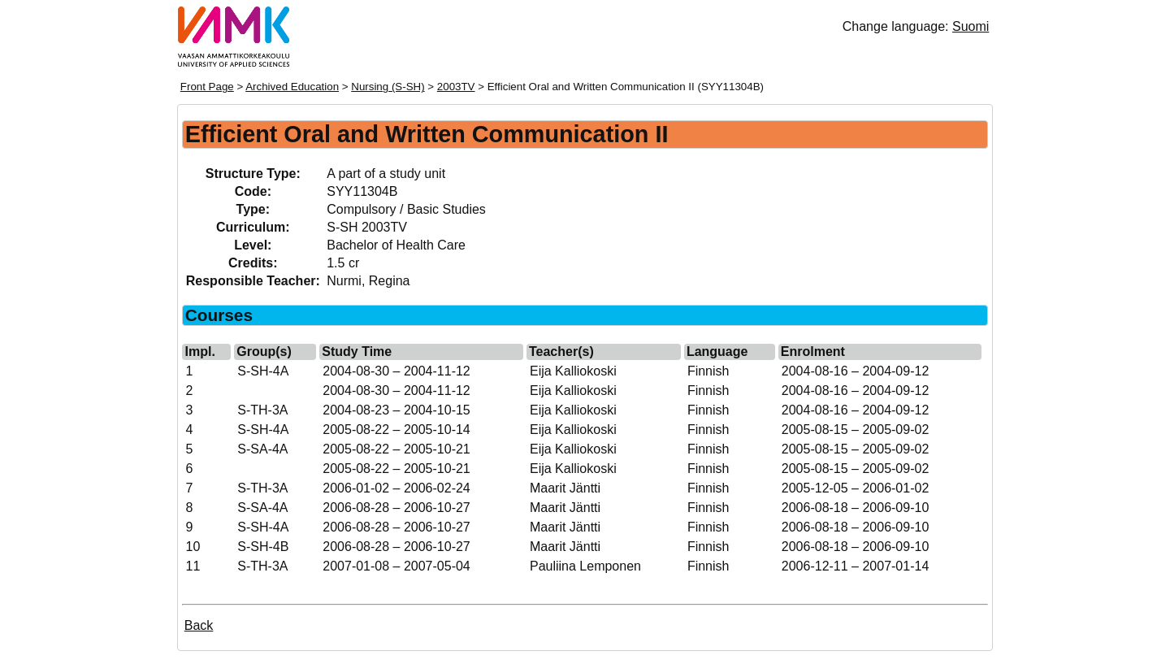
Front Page (207, 86)
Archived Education (292, 86)
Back (199, 625)
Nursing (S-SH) (387, 86)
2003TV (456, 86)
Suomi (970, 26)
